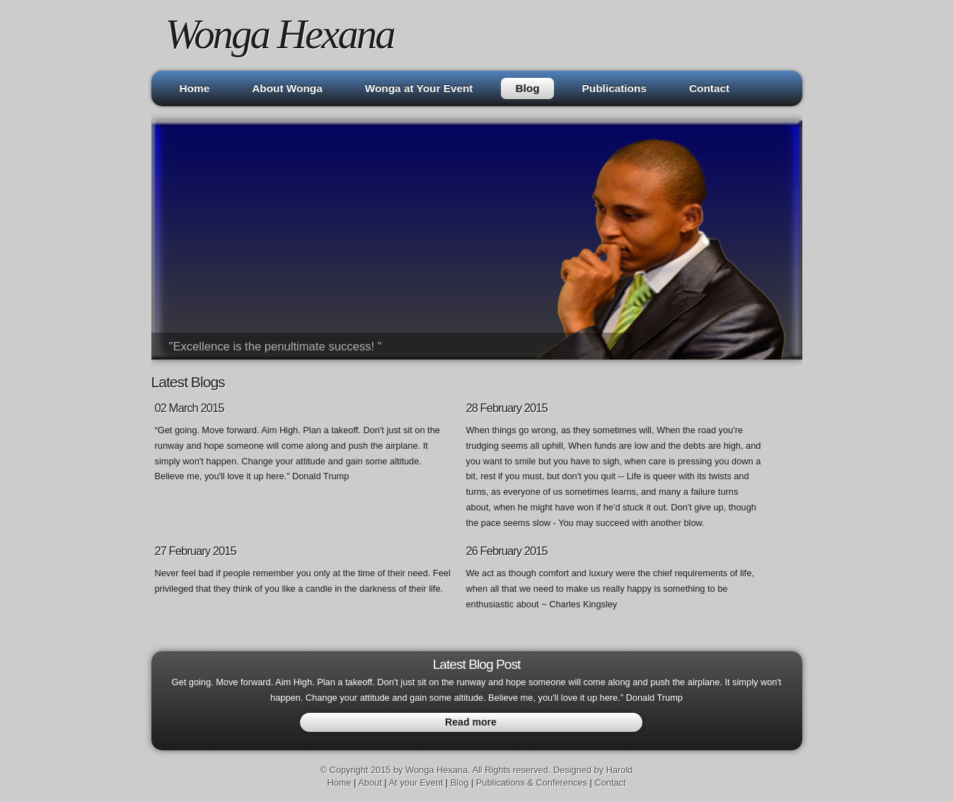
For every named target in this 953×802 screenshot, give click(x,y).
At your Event (415, 782)
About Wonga (287, 88)
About (369, 782)
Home (195, 88)
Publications (614, 88)
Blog (527, 88)
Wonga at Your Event (419, 88)
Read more (471, 722)
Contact (709, 88)
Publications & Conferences (531, 782)
